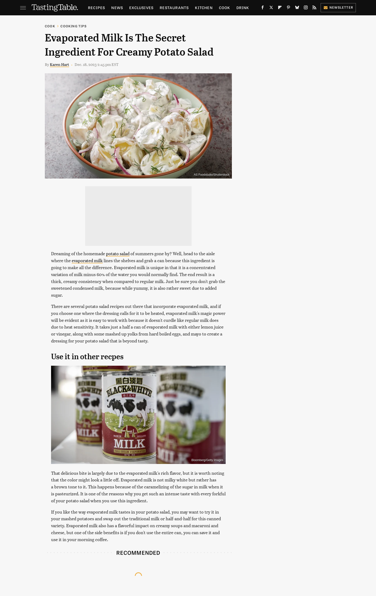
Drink (242, 7)
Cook (224, 7)
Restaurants (174, 7)
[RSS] (314, 8)
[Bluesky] (297, 8)
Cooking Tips (73, 26)
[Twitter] (271, 8)
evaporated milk (87, 260)
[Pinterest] (288, 8)
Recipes (96, 7)
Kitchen (203, 7)
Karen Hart (59, 64)
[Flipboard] (279, 8)
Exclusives (141, 7)
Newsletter (338, 7)
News (117, 7)
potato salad (117, 253)
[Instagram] (305, 8)
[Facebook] (262, 8)
